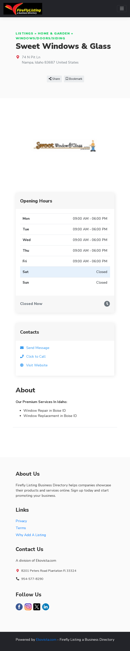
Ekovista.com (46, 639)
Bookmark (74, 79)
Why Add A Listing (31, 535)
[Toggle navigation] (122, 8)
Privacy (21, 521)
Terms (21, 528)
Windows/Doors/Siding (40, 38)
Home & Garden (54, 33)
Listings (24, 33)
